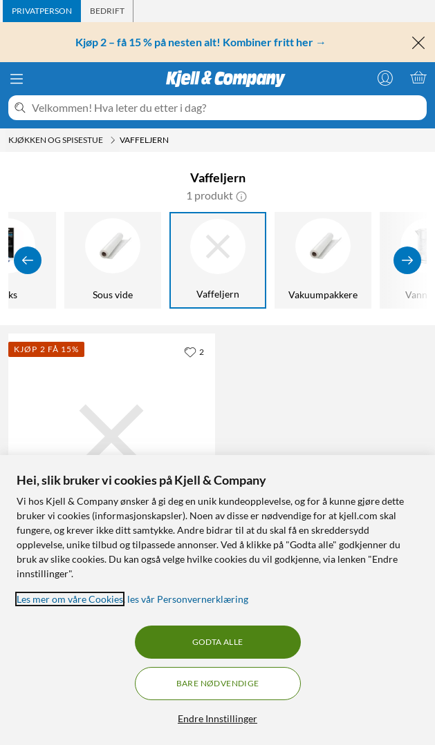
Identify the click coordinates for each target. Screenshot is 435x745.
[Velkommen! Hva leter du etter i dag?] (226, 107)
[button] (241, 195)
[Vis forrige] (27, 260)
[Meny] (16, 78)
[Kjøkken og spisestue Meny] (113, 140)
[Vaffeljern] (218, 260)
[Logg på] (385, 77)
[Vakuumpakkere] (323, 260)
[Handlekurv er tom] (418, 77)
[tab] (42, 11)
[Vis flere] (407, 260)
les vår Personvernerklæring (187, 599)
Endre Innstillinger (217, 718)
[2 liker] (194, 351)
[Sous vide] (112, 260)
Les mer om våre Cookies (70, 599)
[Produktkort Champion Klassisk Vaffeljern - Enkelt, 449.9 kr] (111, 436)
